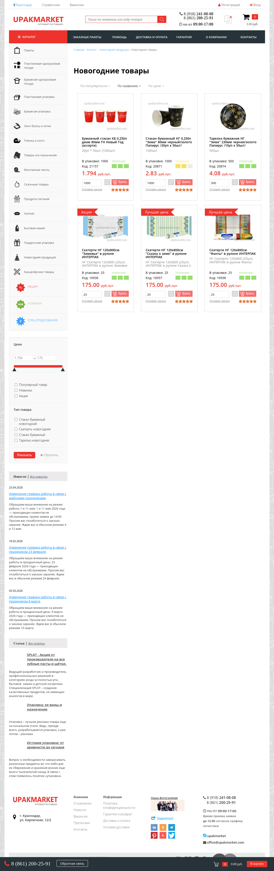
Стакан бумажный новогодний (32, 421)
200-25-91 (198, 18)
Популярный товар (33, 385)
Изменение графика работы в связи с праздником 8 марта (37, 599)
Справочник (51, 5)
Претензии (82, 823)
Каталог (27, 37)
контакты (248, 37)
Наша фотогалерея (167, 803)
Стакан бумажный (32, 435)
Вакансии (77, 5)
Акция (23, 396)
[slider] (120, 189)
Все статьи (36, 643)
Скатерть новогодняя (35, 429)
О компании (83, 803)
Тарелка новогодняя (34, 440)
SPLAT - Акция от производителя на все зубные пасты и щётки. (46, 659)
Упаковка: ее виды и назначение (44, 706)
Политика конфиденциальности (119, 805)
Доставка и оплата (116, 820)
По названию (129, 86)
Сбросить (49, 455)
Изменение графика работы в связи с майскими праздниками (37, 496)
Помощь (119, 37)
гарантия (184, 37)
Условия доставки (116, 827)
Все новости (39, 477)
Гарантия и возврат (117, 814)
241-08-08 (196, 14)
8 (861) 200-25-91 (31, 864)
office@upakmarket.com (223, 842)
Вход (255, 5)
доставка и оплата (151, 37)
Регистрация (229, 5)
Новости (80, 810)
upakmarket (214, 836)
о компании (216, 37)
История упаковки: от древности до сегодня (45, 744)
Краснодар (22, 5)
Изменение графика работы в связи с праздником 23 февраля (37, 549)
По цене (156, 86)
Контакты (80, 829)
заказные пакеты (87, 37)
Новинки (25, 390)
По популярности (95, 86)
